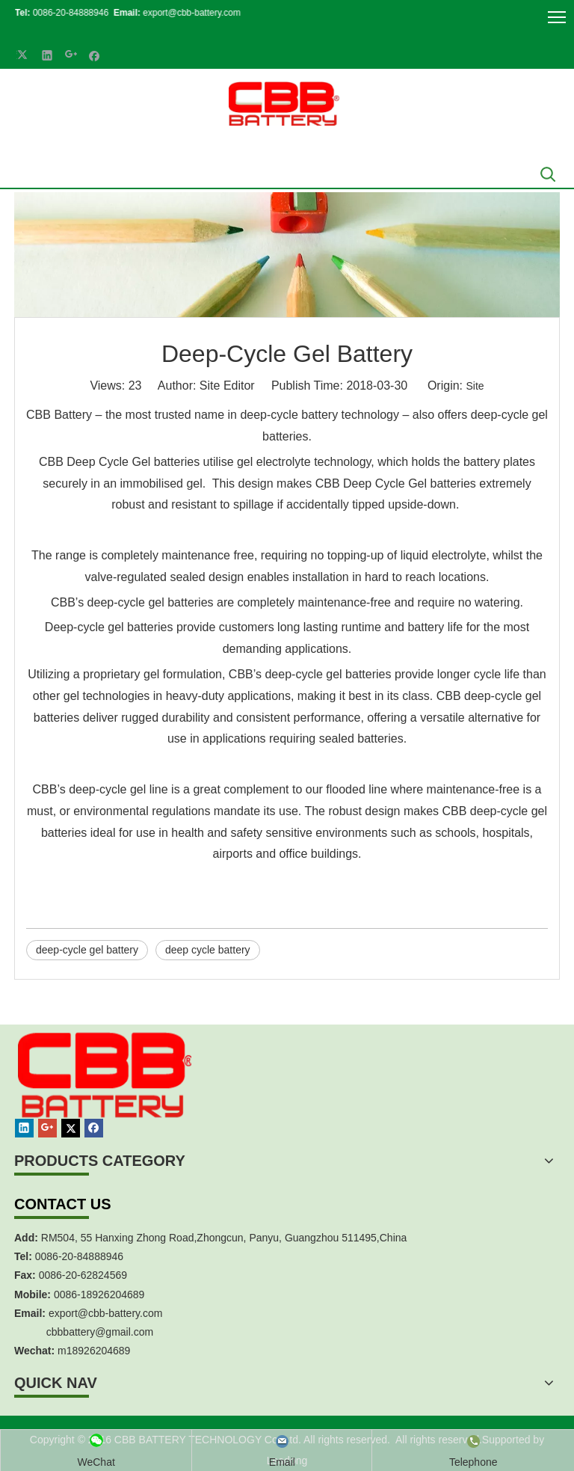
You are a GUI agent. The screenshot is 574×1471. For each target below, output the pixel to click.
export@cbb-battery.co (101, 1313)
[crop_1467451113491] (102, 1092)
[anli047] (287, 254)
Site (475, 386)
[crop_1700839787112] (284, 104)
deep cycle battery (207, 950)
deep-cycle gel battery (87, 950)
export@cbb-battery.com (185, 12)
